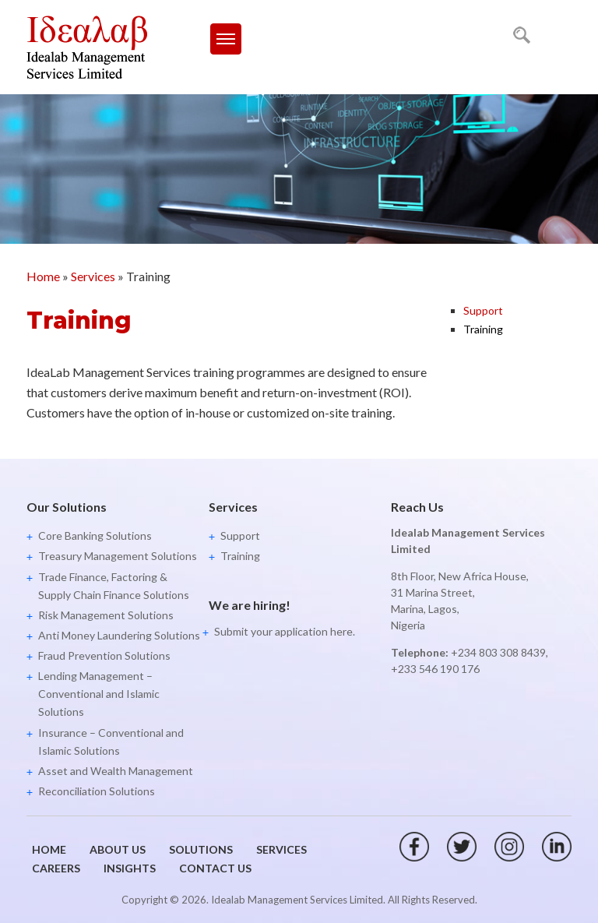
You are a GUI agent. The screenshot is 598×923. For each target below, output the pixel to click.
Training (483, 329)
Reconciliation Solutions (96, 791)
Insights (130, 868)
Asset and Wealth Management (115, 770)
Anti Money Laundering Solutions (119, 635)
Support (483, 310)
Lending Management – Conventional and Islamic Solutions (99, 693)
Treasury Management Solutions (117, 555)
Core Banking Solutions (95, 535)
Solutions (201, 849)
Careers (56, 868)
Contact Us (215, 868)
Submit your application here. (284, 631)
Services (93, 276)
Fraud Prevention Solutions (104, 655)
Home (43, 276)
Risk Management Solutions (106, 615)
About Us (118, 849)
